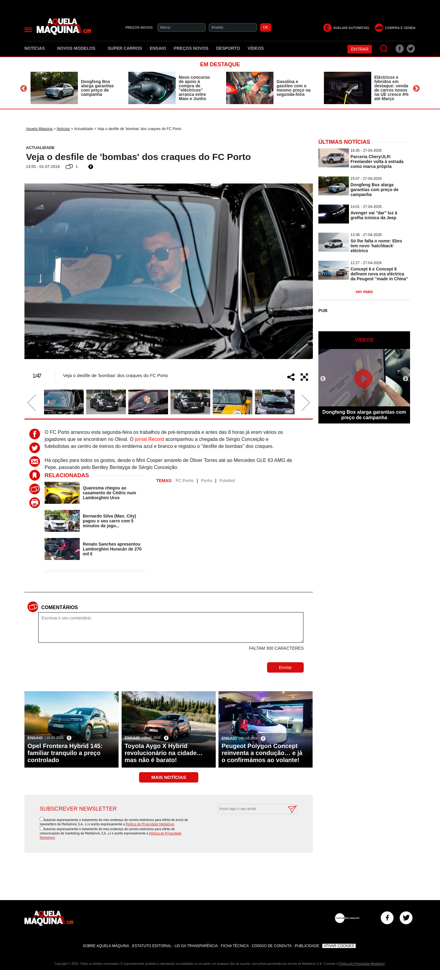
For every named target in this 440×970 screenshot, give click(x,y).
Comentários (59, 607)
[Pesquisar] (384, 48)
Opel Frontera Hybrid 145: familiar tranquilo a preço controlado (65, 753)
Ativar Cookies (339, 946)
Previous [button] (24, 89)
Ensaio (158, 48)
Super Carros (125, 48)
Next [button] (416, 89)
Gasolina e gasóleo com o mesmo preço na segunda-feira (293, 88)
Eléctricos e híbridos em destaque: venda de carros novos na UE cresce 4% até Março (391, 88)
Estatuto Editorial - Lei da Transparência (175, 946)
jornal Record (149, 439)
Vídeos (256, 48)
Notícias (37, 48)
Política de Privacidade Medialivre (150, 824)
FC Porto (185, 480)
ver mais (364, 291)
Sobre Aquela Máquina (106, 946)
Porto (206, 480)
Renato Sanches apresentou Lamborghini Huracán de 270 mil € (112, 549)
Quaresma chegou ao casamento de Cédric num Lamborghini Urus (109, 492)
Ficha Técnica (235, 946)
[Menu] (28, 30)
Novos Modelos (78, 48)
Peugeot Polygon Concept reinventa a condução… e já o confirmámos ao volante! (262, 753)
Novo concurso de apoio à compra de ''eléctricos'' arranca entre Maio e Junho (194, 88)
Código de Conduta (272, 946)
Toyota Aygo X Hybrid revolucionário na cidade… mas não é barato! (164, 753)
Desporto (228, 48)
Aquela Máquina (39, 129)
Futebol (227, 480)
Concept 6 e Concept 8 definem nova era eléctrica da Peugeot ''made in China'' (379, 274)
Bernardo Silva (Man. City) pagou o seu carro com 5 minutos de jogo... (109, 521)
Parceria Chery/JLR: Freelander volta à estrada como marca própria (377, 161)
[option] (73, 88)
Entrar (360, 49)
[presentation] (251, 829)
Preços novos (191, 48)
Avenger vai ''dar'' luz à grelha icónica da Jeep (373, 215)
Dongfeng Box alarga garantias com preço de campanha (97, 88)
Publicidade (307, 946)
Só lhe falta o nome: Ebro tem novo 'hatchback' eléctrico (376, 245)
